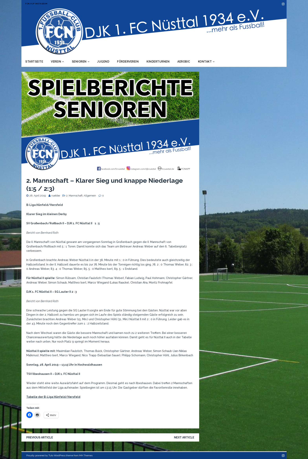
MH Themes (86, 455)
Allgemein (90, 195)
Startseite (34, 61)
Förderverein (128, 61)
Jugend (103, 61)
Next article (184, 437)
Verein (56, 61)
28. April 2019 (37, 195)
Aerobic (183, 61)
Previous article (39, 437)
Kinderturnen (158, 61)
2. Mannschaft (74, 195)
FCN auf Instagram (36, 4)
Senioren (79, 61)
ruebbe (55, 195)
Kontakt (205, 61)
